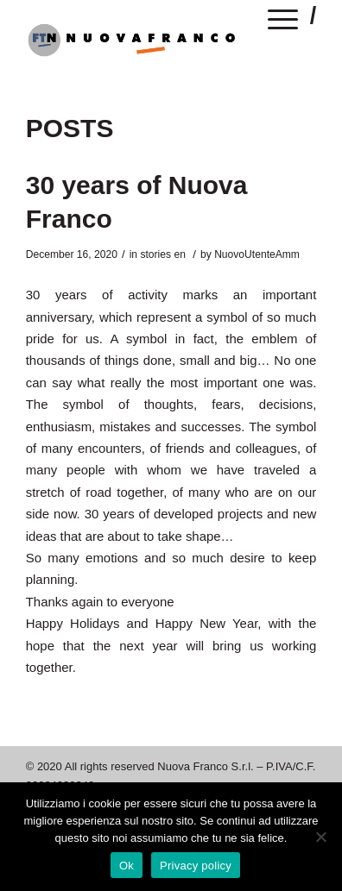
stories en (162, 254)
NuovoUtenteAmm (257, 254)
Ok (126, 865)
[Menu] (283, 22)
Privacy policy (195, 865)
